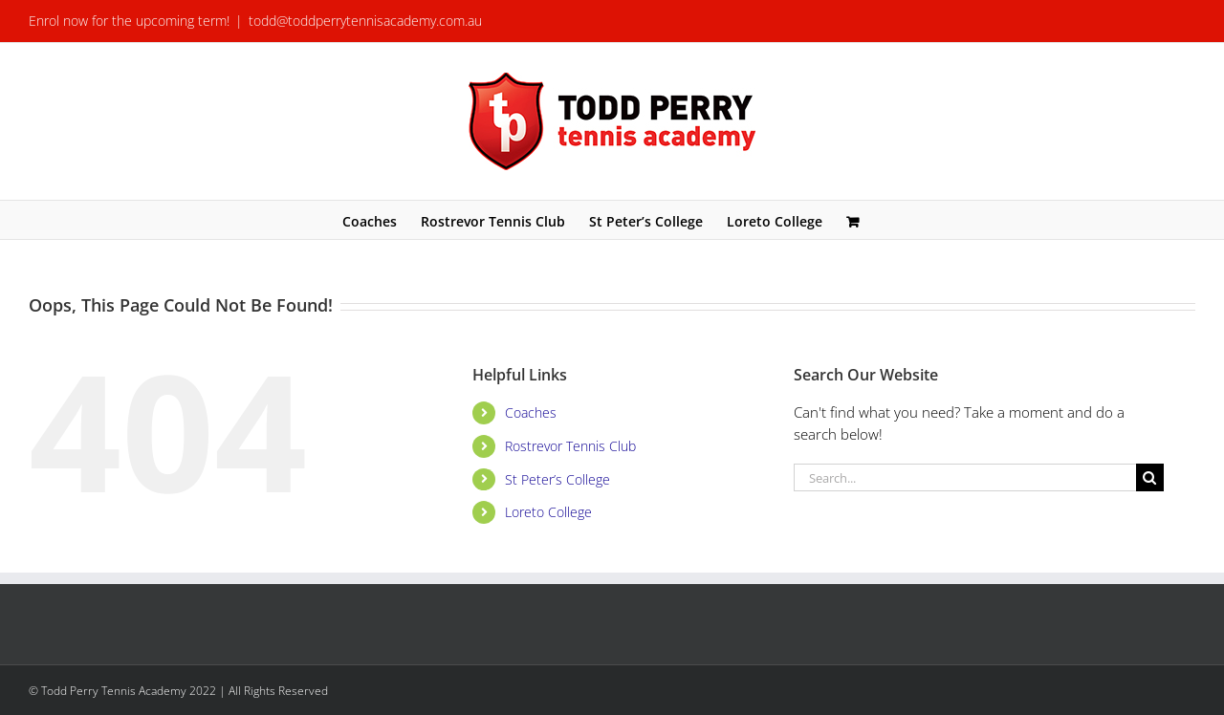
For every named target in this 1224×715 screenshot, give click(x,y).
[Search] (1150, 477)
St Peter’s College (557, 479)
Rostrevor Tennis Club (570, 446)
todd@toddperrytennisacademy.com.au (365, 20)
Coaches (531, 412)
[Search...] (965, 477)
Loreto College (548, 512)
